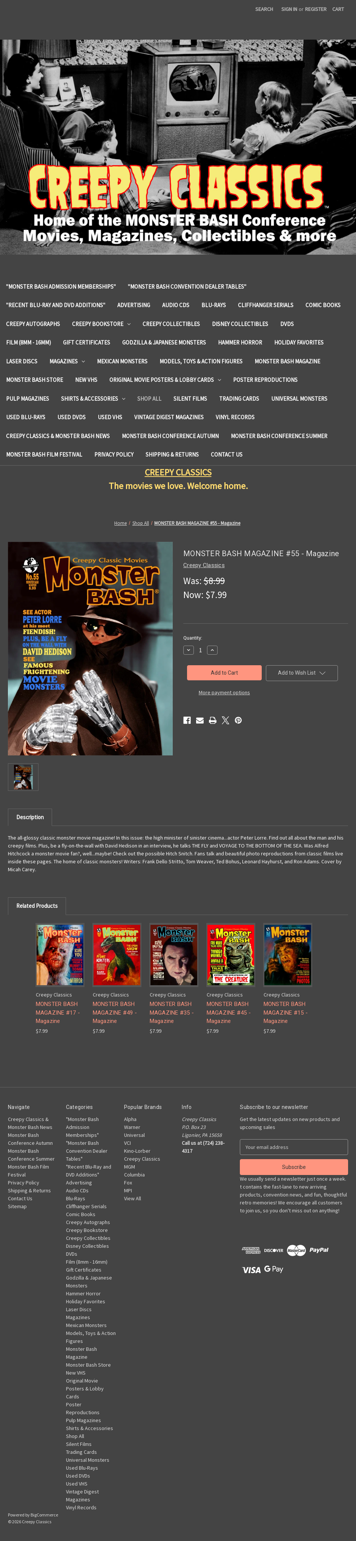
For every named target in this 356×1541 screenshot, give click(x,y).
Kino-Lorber (137, 1150)
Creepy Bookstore (101, 324)
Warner (132, 1127)
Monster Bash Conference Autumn (170, 436)
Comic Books (323, 305)
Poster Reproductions (265, 379)
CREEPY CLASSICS (178, 472)
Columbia (134, 1174)
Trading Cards (239, 398)
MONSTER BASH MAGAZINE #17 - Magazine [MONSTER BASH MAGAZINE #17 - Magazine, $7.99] (58, 1012)
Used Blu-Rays (25, 417)
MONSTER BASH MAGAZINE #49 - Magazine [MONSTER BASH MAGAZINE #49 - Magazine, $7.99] (115, 1012)
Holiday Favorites (299, 342)
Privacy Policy (114, 454)
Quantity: (192, 638)
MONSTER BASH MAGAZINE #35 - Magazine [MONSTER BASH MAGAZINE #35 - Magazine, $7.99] (172, 1012)
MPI (128, 1190)
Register (316, 9)
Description (30, 817)
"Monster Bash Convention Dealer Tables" (187, 286)
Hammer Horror (240, 342)
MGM (129, 1166)
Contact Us (226, 454)
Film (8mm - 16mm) (28, 342)
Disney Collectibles (240, 324)
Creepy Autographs (33, 324)
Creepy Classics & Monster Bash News (58, 436)
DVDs (287, 324)
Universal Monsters (299, 398)
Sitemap (17, 1206)
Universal (134, 1135)
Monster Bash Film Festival (44, 454)
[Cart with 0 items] (338, 9)
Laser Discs (21, 361)
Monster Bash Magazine (287, 361)
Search (264, 9)
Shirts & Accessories (93, 398)
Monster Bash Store (34, 379)
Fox (128, 1182)
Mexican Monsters (122, 361)
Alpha (130, 1119)
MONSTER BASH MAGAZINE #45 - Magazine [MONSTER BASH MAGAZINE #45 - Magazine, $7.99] (229, 1012)
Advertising (133, 305)
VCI (127, 1143)
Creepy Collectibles (171, 324)
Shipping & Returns (172, 454)
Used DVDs (71, 417)
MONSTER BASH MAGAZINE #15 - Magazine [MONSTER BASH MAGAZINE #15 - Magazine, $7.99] (286, 1012)
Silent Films (190, 398)
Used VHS (110, 417)
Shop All (149, 398)
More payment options (224, 692)
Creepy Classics (142, 1158)
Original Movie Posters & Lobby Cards (165, 379)
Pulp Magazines (27, 398)
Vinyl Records (235, 417)
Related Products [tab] (37, 905)
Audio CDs (175, 305)
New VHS (86, 379)
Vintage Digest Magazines (169, 417)
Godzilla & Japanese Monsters (164, 342)
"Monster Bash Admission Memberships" (61, 286)
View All (132, 1198)
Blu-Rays (213, 305)
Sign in (289, 9)
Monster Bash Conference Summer (279, 436)
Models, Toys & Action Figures (201, 361)
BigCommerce (44, 1515)
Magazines (67, 361)
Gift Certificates (86, 342)
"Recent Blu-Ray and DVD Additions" (55, 305)
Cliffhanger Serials (265, 305)
